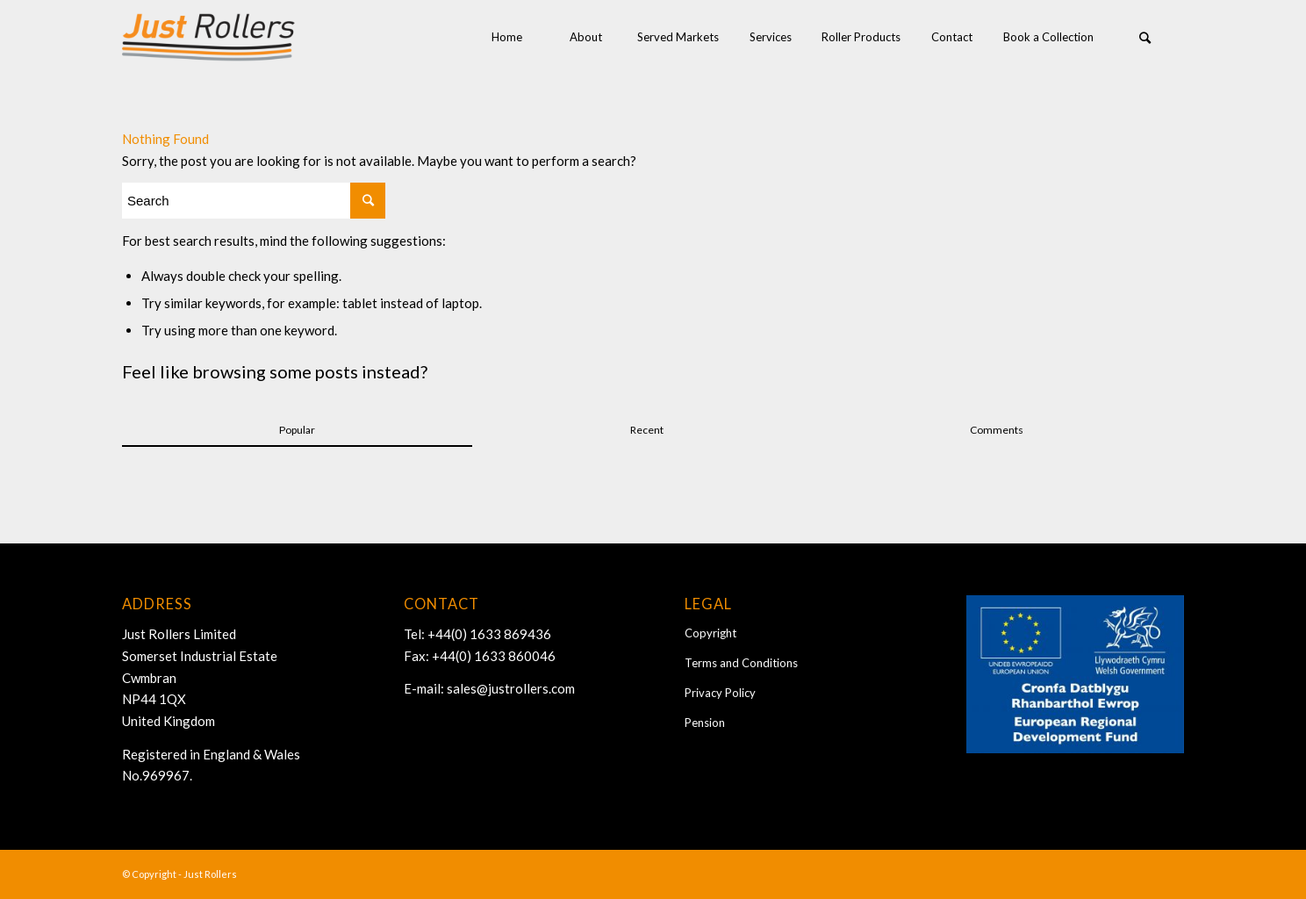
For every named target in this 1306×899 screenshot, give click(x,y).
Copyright (710, 633)
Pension (705, 723)
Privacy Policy (720, 693)
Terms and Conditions (741, 663)
